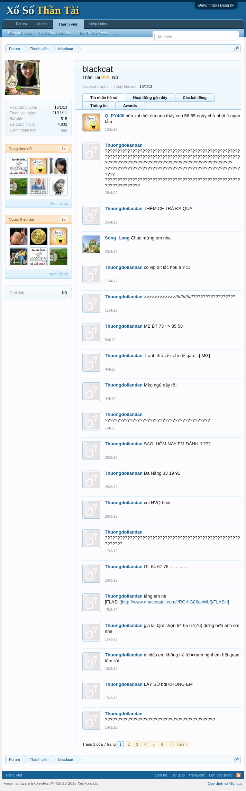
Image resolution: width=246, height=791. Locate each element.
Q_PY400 (114, 115)
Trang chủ (197, 775)
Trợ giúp (178, 775)
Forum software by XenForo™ (51, 783)
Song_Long (117, 237)
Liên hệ (161, 775)
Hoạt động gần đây (150, 98)
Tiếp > (181, 744)
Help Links (98, 24)
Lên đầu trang (221, 775)
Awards (130, 105)
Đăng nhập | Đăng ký (216, 5)
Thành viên (68, 24)
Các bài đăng (195, 98)
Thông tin (99, 105)
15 (64, 219)
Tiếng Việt (13, 775)
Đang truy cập (19, 33)
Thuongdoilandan (124, 145)
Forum (21, 24)
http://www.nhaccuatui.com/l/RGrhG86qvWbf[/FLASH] (175, 601)
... (116, 33)
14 (64, 149)
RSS (238, 775)
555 (64, 130)
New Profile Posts (93, 33)
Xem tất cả (59, 203)
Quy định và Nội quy (225, 783)
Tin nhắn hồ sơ (103, 98)
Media (42, 24)
